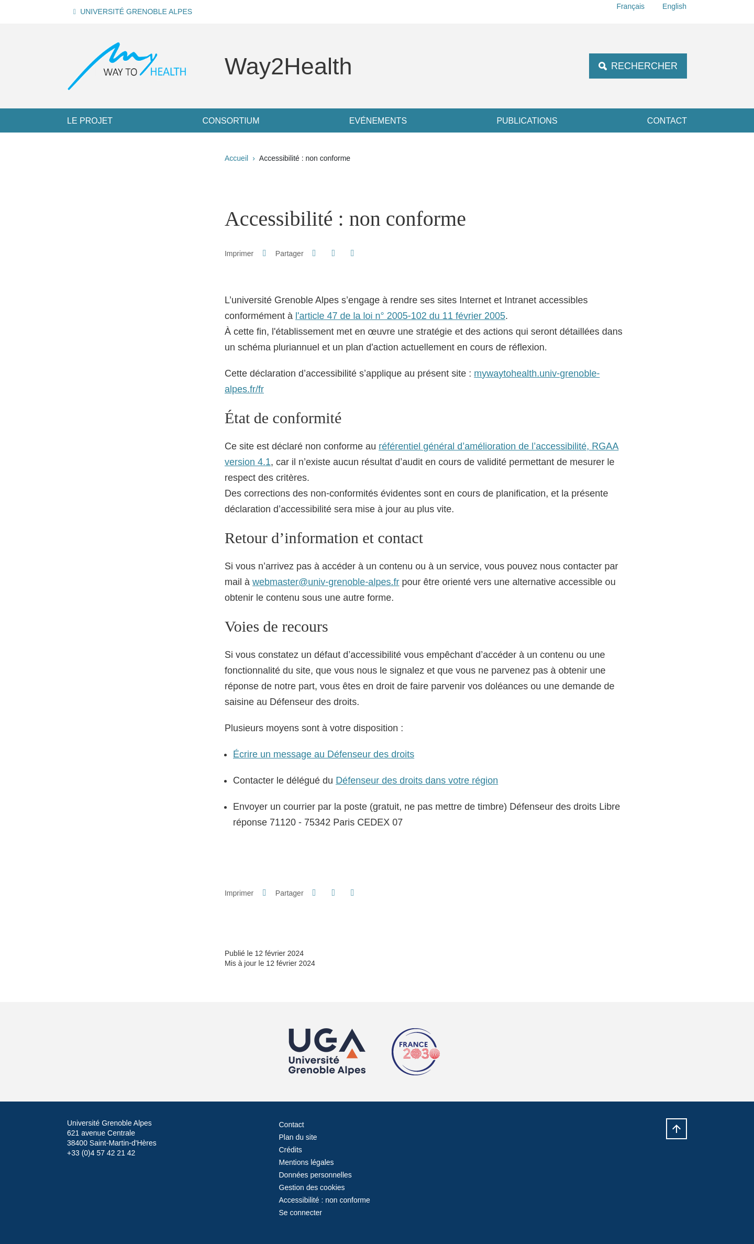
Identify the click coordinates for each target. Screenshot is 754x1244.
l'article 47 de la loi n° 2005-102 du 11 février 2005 (400, 316)
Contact (667, 120)
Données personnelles (315, 1175)
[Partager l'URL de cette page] (352, 253)
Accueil (236, 158)
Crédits (290, 1150)
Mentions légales (306, 1162)
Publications (526, 120)
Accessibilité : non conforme (324, 1200)
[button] (134, 12)
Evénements (378, 120)
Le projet (90, 120)
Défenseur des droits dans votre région (417, 780)
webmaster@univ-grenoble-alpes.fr (325, 582)
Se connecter (301, 1212)
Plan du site (298, 1137)
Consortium (230, 120)
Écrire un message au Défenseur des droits (323, 754)
